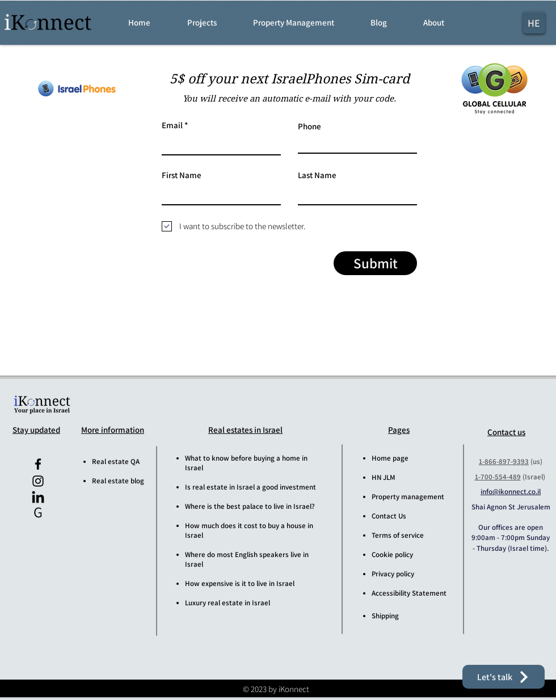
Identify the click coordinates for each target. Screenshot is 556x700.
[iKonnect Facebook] (38, 464)
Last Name (317, 175)
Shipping (385, 616)
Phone (309, 126)
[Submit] (375, 263)
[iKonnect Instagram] (38, 481)
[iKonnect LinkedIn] (38, 498)
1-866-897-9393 (504, 461)
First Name (181, 175)
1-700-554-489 (498, 477)
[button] (212, 22)
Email (172, 125)
